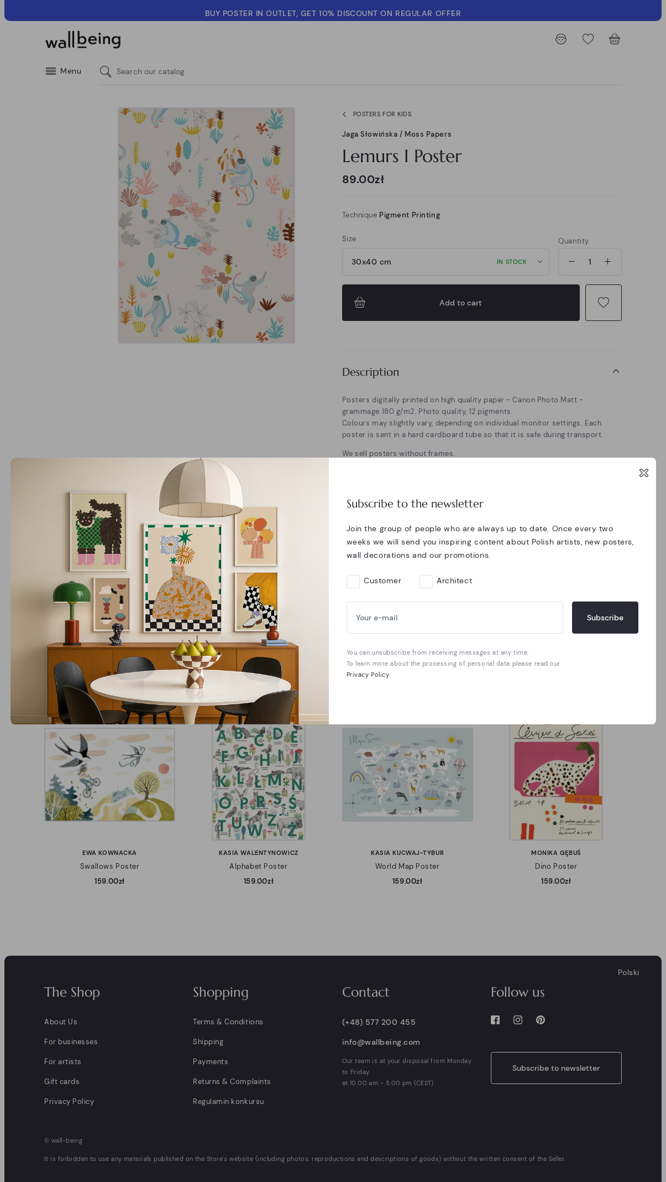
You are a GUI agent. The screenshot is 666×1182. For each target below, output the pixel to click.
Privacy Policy (368, 674)
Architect (454, 580)
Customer (382, 580)
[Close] (644, 472)
